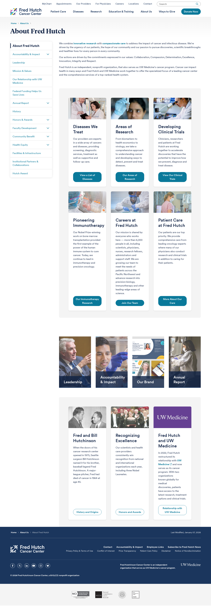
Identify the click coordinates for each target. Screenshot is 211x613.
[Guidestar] (135, 602)
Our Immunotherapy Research (87, 308)
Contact (147, 5)
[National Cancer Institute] (80, 602)
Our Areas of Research (130, 184)
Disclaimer (166, 558)
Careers (119, 5)
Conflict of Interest (106, 558)
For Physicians (103, 5)
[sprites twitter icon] (19, 573)
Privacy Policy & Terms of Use (79, 558)
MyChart (47, 5)
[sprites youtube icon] (33, 573)
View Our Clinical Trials (172, 184)
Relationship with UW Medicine (172, 517)
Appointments (64, 5)
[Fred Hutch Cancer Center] (27, 556)
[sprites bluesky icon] (47, 573)
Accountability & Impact (129, 554)
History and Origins (87, 519)
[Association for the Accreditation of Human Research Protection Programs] (122, 602)
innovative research (84, 50)
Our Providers (83, 5)
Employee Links (155, 554)
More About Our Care (172, 308)
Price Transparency (127, 558)
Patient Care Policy (148, 558)
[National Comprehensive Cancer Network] (104, 602)
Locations (134, 5)
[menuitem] (58, 16)
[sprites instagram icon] (40, 573)
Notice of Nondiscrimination (188, 558)
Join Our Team (130, 310)
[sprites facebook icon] (12, 573)
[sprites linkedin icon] (26, 573)
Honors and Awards (130, 519)
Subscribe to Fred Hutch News (184, 554)
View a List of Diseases (87, 184)
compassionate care (114, 50)
